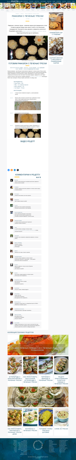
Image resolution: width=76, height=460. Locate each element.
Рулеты (61, 375)
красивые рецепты (62, 441)
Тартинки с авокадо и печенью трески (46, 378)
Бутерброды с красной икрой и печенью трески (15, 378)
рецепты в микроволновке (24, 441)
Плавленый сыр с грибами (56, 33)
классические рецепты (63, 440)
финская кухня (62, 450)
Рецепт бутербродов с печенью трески (37, 402)
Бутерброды (15, 375)
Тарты (46, 375)
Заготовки (43, 1)
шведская (51, 445)
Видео (41, 18)
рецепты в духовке (23, 454)
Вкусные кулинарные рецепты (38, 445)
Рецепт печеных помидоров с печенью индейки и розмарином (37, 349)
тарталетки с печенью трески (35, 76)
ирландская (51, 441)
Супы (73, 1)
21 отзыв (27, 18)
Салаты (64, 1)
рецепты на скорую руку (22, 449)
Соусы (69, 1)
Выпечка (25, 1)
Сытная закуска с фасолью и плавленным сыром (56, 60)
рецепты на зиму (24, 453)
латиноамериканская (53, 444)
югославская (51, 449)
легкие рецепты (62, 446)
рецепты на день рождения (24, 451)
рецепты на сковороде (23, 445)
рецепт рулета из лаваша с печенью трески (34, 31)
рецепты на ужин (62, 449)
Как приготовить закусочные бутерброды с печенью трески (30, 379)
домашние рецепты (62, 445)
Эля (14, 18)
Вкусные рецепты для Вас (15, 1)
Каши (54, 1)
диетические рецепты (23, 444)
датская (50, 440)
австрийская (51, 450)
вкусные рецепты (62, 444)
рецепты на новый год (23, 446)
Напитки (58, 1)
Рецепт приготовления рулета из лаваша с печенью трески (61, 380)
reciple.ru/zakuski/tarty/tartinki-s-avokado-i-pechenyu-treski (25, 230)
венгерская (51, 446)
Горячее (31, 1)
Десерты (37, 1)
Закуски (49, 1)
